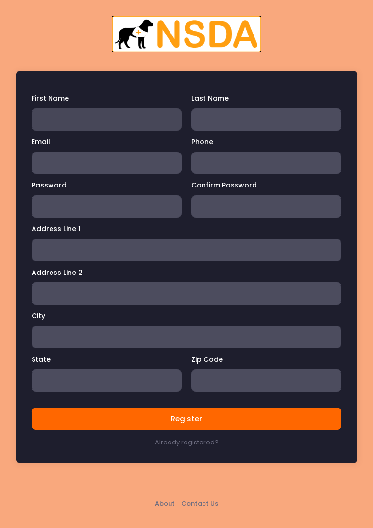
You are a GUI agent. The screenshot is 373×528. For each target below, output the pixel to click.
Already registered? (187, 442)
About (165, 503)
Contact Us (199, 503)
